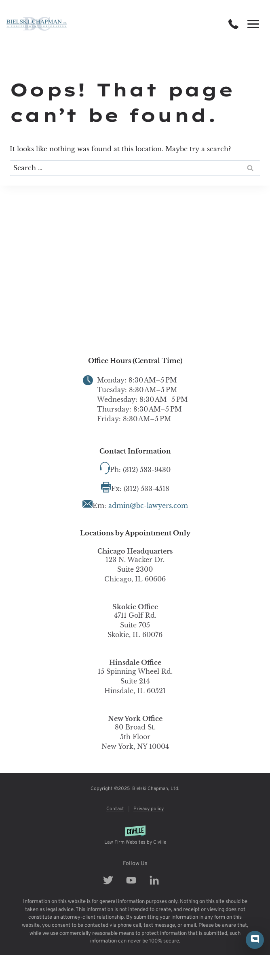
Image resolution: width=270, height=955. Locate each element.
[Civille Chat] (255, 940)
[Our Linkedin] (158, 880)
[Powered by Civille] (135, 835)
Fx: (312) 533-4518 (140, 489)
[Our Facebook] (112, 880)
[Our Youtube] (135, 880)
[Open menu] (253, 24)
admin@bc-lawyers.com (148, 506)
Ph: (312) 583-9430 (140, 470)
